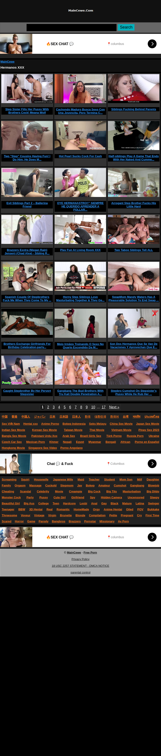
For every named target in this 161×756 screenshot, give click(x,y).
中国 (5, 416)
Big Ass (29, 503)
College (43, 503)
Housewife (41, 479)
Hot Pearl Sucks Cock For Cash (80, 156)
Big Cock (94, 491)
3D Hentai (35, 509)
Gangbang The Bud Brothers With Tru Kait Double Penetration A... (80, 392)
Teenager (8, 509)
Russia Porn (135, 436)
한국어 (114, 416)
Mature (127, 503)
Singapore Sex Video (42, 447)
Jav (79, 485)
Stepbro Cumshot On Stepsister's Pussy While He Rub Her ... (134, 392)
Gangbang (137, 485)
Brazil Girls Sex (90, 436)
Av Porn (123, 521)
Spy (92, 497)
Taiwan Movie (73, 430)
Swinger (153, 503)
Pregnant (127, 515)
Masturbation (132, 491)
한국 (87, 416)
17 (104, 407)
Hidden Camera (111, 497)
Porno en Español (147, 442)
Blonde (80, 515)
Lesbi (83, 503)
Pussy (43, 497)
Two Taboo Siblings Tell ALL (133, 250)
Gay (104, 503)
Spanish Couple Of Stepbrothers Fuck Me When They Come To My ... (27, 298)
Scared (6, 521)
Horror (19, 521)
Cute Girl (60, 497)
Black (114, 503)
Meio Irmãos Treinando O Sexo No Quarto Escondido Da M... (80, 345)
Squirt (25, 479)
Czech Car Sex (12, 442)
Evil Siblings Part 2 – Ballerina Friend (27, 204)
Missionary (107, 521)
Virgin (52, 515)
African (125, 442)
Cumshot (120, 485)
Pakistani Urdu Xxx (44, 436)
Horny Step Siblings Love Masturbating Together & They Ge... (80, 298)
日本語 (63, 416)
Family (6, 485)
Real (49, 509)
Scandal (25, 491)
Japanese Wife (63, 479)
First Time (152, 515)
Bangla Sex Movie (14, 436)
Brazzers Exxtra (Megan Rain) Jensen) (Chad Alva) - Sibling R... (27, 251)
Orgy (96, 509)
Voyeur (25, 515)
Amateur (104, 485)
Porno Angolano (71, 447)
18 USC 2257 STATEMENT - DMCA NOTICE (80, 565)
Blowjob (153, 485)
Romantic (63, 509)
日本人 (76, 416)
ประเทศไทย (151, 416)
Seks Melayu (97, 423)
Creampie (75, 491)
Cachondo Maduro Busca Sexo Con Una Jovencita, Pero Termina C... (80, 111)
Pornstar (90, 521)
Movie (59, 491)
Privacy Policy (81, 559)
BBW (21, 509)
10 (93, 407)
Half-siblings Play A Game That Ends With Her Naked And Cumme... (134, 157)
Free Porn (90, 552)
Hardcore (69, 503)
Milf (139, 479)
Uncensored (136, 497)
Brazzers (75, 521)
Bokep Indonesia (74, 423)
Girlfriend (77, 497)
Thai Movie (96, 430)
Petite (113, 515)
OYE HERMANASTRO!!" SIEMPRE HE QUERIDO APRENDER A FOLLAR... (80, 206)
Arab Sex (69, 436)
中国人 (25, 416)
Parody (43, 521)
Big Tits (111, 491)
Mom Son (125, 479)
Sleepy (154, 497)
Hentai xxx (30, 423)
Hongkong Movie (13, 447)
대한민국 (100, 416)
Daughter (153, 479)
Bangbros (58, 521)
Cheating (8, 491)
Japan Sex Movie (147, 423)
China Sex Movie (121, 423)
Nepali (67, 442)
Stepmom (66, 485)
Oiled (129, 509)
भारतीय (136, 416)
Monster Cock (11, 497)
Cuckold (50, 485)
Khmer (53, 442)
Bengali (110, 442)
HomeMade (81, 509)
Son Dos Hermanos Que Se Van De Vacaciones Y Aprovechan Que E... (133, 345)
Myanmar (94, 442)
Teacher (94, 479)
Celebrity (43, 491)
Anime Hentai (113, 509)
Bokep (90, 485)
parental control (80, 572)
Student (109, 479)
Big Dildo (153, 491)
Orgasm (20, 485)
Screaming (9, 479)
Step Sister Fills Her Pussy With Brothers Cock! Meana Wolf (27, 111)
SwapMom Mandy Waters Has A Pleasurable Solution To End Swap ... (134, 298)
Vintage (39, 515)
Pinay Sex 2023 (148, 430)
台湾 (125, 416)
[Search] (72, 27)
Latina (140, 503)
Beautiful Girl (11, 503)
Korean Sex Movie (44, 430)
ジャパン (40, 416)
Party (30, 497)
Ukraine (154, 436)
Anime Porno (50, 423)
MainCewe (7, 61)
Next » (114, 407)
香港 (14, 416)
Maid (81, 479)
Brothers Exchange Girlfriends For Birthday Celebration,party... (27, 345)
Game (31, 521)
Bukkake (153, 509)
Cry (139, 515)
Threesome (9, 515)
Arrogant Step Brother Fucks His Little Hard (133, 204)
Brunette (66, 515)
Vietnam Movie (121, 430)
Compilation (97, 515)
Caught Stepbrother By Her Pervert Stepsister (27, 392)
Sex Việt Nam (11, 423)
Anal (94, 503)
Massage (35, 485)
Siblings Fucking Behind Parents (133, 109)
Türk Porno (114, 436)
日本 (52, 416)
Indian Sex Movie (13, 430)
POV (140, 509)
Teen (56, 503)
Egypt (80, 442)
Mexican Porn (35, 442)
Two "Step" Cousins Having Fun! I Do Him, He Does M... (27, 157)
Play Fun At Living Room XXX (80, 250)
